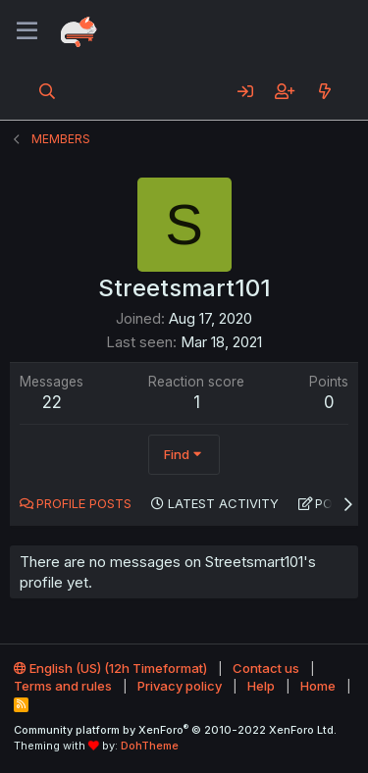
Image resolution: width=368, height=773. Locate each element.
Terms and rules (63, 686)
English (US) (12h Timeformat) (110, 668)
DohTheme (150, 745)
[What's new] (324, 91)
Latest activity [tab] (223, 503)
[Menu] (27, 31)
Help (261, 686)
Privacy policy (179, 686)
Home (318, 686)
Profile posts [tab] (83, 503)
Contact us (266, 668)
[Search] (47, 91)
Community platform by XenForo (175, 730)
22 (52, 402)
